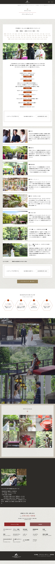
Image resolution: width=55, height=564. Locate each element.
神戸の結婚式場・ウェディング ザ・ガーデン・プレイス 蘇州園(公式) (27, 2)
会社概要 (36, 554)
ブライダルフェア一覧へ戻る (27, 281)
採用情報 (52, 554)
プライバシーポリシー (44, 554)
